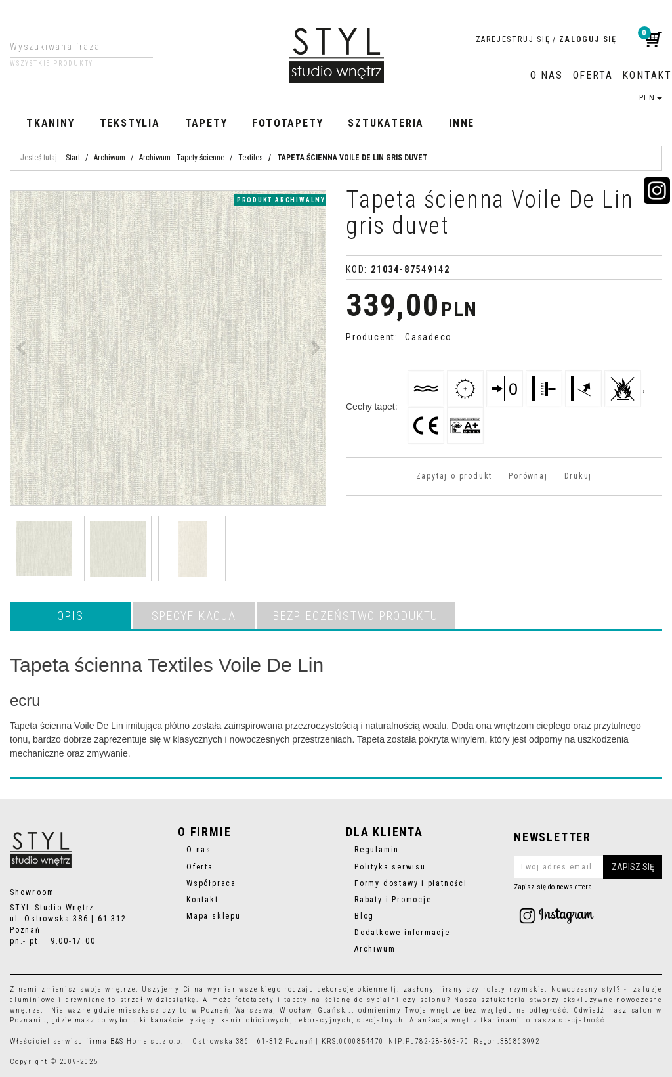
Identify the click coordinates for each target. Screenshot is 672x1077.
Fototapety (287, 123)
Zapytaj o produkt (454, 476)
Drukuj (578, 476)
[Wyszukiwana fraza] (71, 46)
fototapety (254, 1000)
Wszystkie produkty (51, 63)
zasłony (419, 989)
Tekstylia (130, 123)
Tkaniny (50, 123)
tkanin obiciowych (253, 1020)
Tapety (206, 123)
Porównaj (528, 476)
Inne (461, 123)
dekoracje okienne (353, 989)
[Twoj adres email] (588, 867)
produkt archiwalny (281, 200)
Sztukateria (386, 123)
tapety (296, 1000)
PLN (650, 97)
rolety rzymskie (514, 989)
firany (451, 989)
